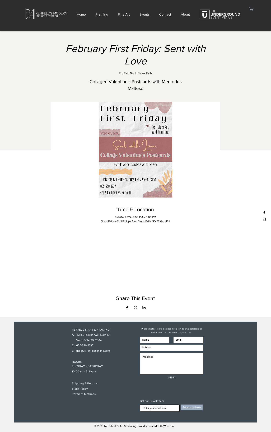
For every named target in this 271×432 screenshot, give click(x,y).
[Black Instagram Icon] (264, 219)
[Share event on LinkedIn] (144, 307)
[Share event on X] (135, 307)
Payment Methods (84, 393)
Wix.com (168, 426)
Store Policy (80, 388)
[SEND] (171, 378)
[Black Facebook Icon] (264, 213)
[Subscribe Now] (192, 407)
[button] (251, 9)
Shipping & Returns (85, 383)
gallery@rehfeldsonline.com (93, 350)
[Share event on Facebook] (127, 307)
